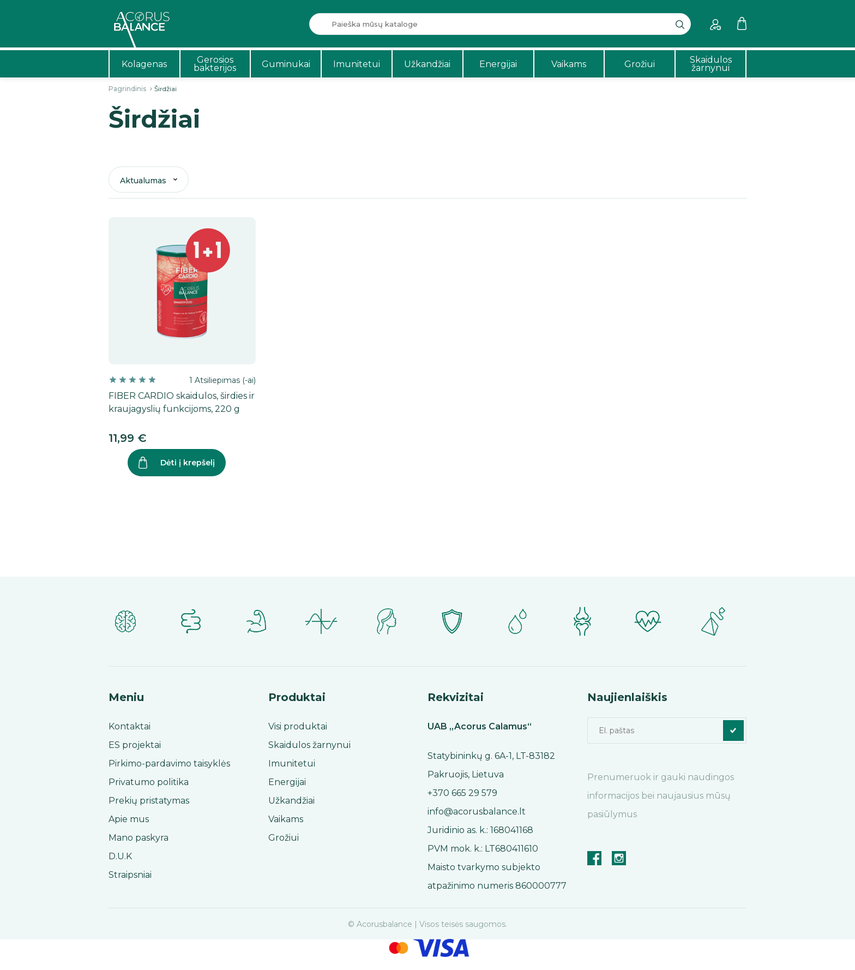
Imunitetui (356, 64)
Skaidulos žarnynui (711, 64)
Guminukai (286, 64)
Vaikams (568, 64)
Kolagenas (144, 64)
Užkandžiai (427, 64)
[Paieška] (500, 24)
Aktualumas (143, 180)
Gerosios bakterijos (215, 64)
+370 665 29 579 (462, 793)
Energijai (498, 64)
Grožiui (639, 64)
